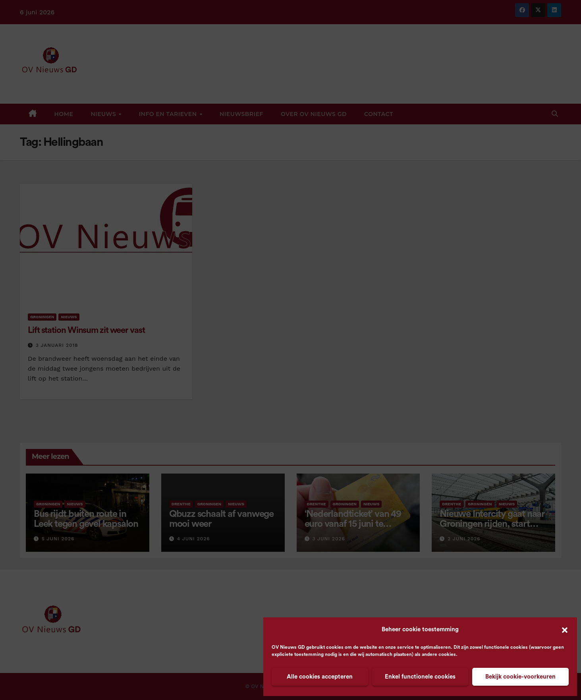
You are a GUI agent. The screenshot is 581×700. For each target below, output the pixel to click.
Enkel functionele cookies (420, 677)
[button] (565, 630)
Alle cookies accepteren (320, 677)
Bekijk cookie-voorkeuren (520, 677)
